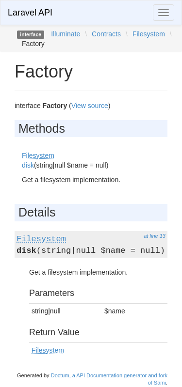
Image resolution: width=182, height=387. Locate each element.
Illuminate (65, 34)
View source (89, 105)
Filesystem (148, 34)
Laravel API (30, 12)
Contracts (106, 34)
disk (28, 165)
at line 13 (154, 236)
